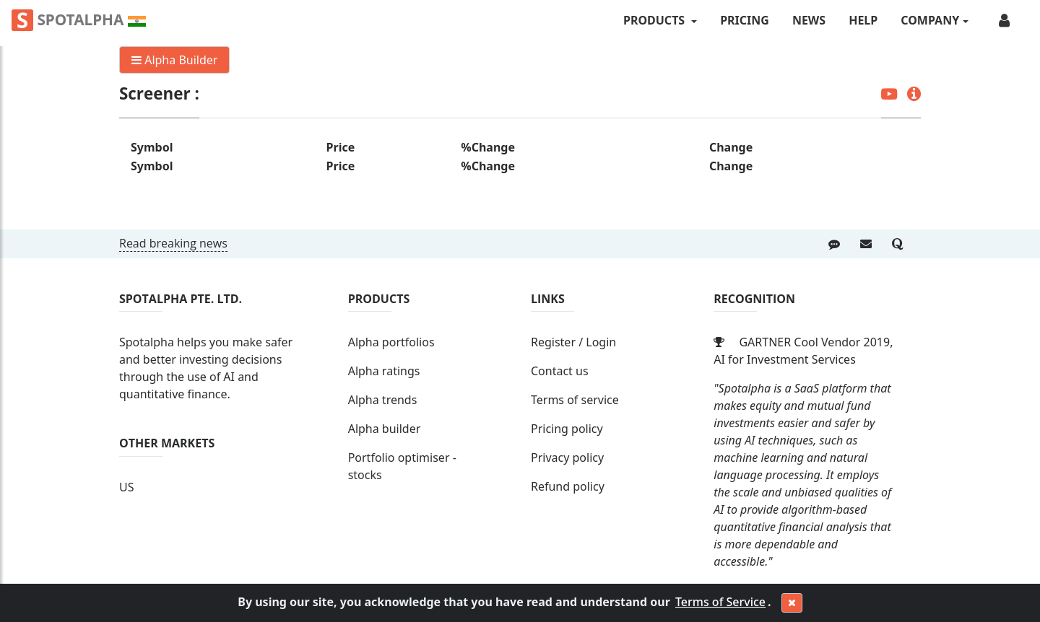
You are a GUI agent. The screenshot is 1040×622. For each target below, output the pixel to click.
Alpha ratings (384, 371)
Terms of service (575, 400)
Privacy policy (567, 457)
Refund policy (567, 486)
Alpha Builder (174, 60)
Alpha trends (382, 400)
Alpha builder (384, 429)
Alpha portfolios (391, 342)
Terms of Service (720, 602)
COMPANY (930, 20)
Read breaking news (173, 243)
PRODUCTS (655, 20)
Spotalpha (79, 20)
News (809, 20)
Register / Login (573, 342)
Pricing (744, 20)
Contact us (560, 371)
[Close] (791, 603)
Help (863, 20)
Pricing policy (567, 429)
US (126, 487)
